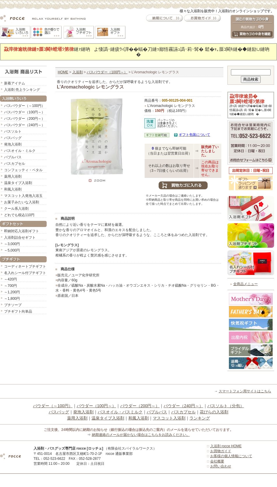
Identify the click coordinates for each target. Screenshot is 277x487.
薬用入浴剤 (13, 176)
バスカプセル (14, 164)
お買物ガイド (220, 451)
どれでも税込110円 (19, 215)
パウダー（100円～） (96, 405)
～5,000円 (12, 250)
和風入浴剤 (13, 189)
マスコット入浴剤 (169, 418)
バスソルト (13, 131)
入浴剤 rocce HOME (226, 446)
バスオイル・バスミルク (120, 412)
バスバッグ (13, 138)
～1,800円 (12, 299)
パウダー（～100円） (52, 405)
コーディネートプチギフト (25, 266)
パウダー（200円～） (139, 405)
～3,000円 (12, 244)
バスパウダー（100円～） (24, 112)
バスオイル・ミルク (20, 151)
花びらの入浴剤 (214, 412)
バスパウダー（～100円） (24, 106)
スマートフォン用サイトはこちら (245, 391)
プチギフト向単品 (18, 311)
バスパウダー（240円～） (24, 125)
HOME (63, 72)
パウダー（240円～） (183, 405)
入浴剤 (77, 72)
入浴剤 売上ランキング (22, 90)
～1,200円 (12, 292)
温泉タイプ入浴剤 (18, 183)
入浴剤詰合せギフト (20, 237)
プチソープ (13, 305)
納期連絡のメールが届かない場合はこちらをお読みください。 (141, 435)
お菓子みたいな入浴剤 (21, 202)
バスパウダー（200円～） (24, 119)
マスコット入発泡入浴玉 (23, 196)
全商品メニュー (245, 284)
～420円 (10, 279)
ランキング (200, 418)
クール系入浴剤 (16, 209)
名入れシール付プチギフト (25, 273)
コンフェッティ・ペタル (23, 170)
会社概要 (217, 461)
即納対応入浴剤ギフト (21, 231)
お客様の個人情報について (231, 456)
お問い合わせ (220, 466)
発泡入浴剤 (13, 144)
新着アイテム (14, 83)
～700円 (10, 286)
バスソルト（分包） (225, 405)
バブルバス (13, 157)
